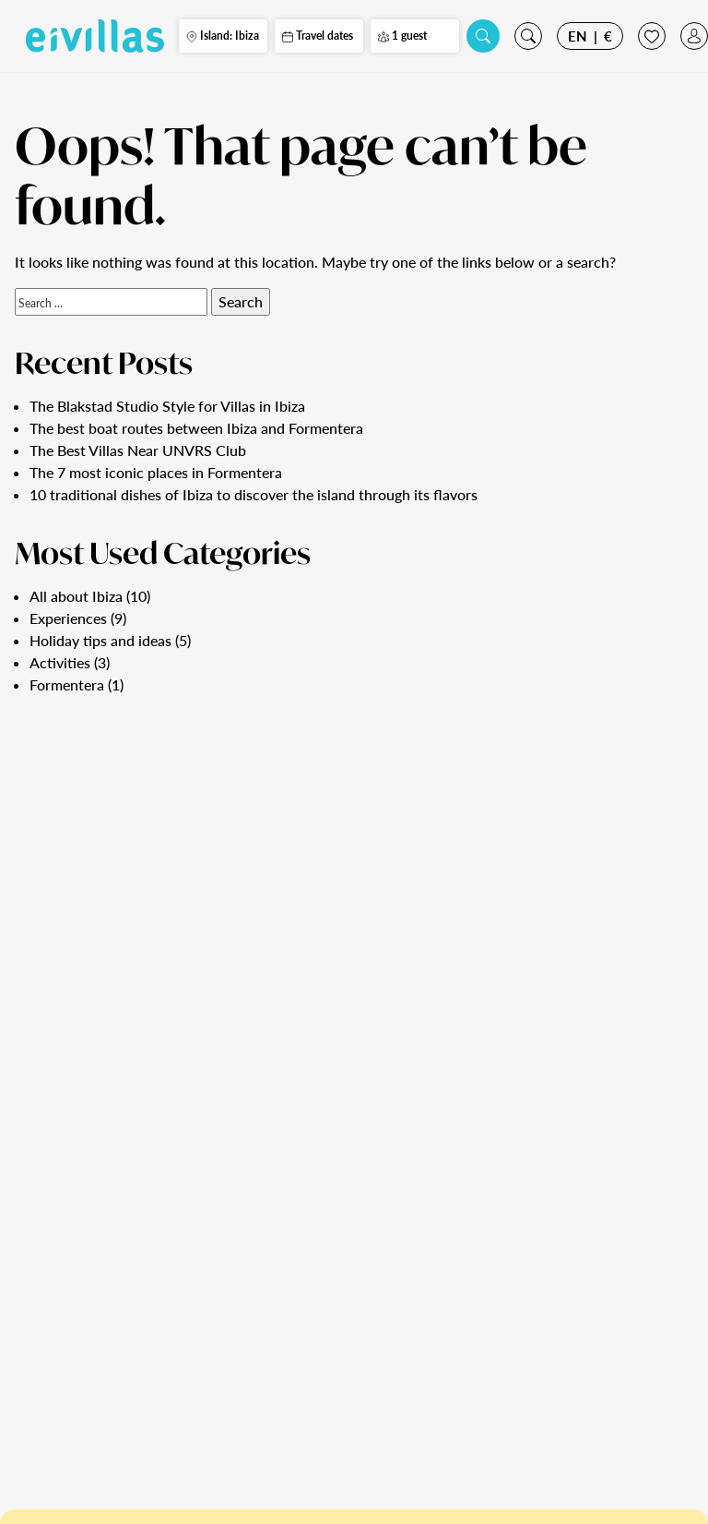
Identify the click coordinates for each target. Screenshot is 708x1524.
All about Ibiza (76, 596)
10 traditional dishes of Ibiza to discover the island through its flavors (254, 494)
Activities (60, 662)
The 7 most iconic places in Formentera (156, 472)
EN (577, 36)
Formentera (67, 684)
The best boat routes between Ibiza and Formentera (196, 428)
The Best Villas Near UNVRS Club (138, 450)
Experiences (68, 618)
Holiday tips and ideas (100, 640)
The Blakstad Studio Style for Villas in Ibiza (167, 405)
